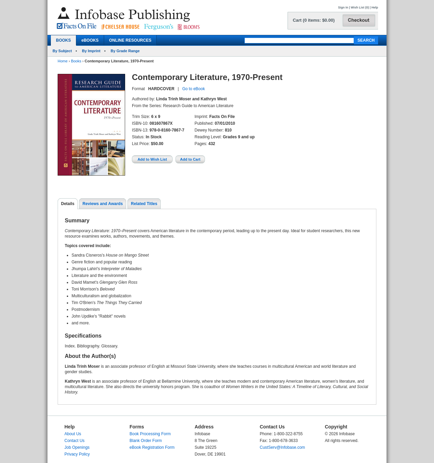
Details (67, 203)
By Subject (62, 51)
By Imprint (91, 51)
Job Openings (77, 447)
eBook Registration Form (152, 447)
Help (374, 7)
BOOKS (63, 40)
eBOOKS (90, 40)
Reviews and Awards (102, 203)
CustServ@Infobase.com (282, 447)
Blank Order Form (146, 440)
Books (76, 61)
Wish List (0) (360, 7)
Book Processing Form (150, 433)
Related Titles (144, 203)
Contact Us (74, 440)
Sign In (343, 7)
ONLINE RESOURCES (130, 40)
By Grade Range (125, 51)
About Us (72, 433)
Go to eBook (193, 88)
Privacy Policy (77, 454)
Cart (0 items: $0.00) (314, 20)
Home (62, 61)
